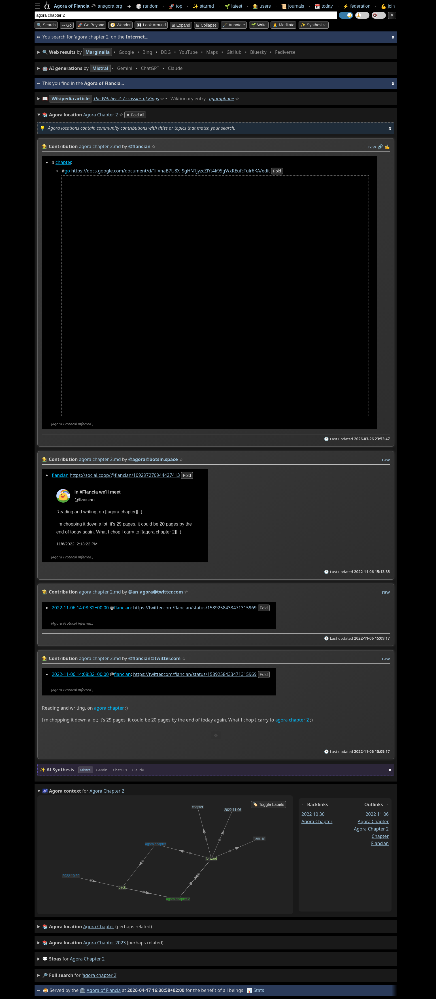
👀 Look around (151, 25)
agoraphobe (221, 98)
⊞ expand (181, 25)
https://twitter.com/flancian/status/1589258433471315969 (195, 608)
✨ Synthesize (314, 25)
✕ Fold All (135, 115)
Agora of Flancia (104, 990)
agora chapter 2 (292, 720)
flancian (60, 475)
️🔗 (380, 147)
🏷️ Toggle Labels (268, 804)
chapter (63, 162)
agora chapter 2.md (100, 146)
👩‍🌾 (45, 146)
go (67, 171)
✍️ (387, 147)
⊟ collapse (206, 25)
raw (372, 147)
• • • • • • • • (170, 52)
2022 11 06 (377, 814)
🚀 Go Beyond (91, 25)
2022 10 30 (313, 814)
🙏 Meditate (283, 25)
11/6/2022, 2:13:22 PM (77, 544)
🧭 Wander (120, 25)
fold (277, 171)
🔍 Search (46, 25)
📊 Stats (255, 990)
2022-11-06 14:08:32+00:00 (80, 608)
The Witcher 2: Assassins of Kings (126, 98)
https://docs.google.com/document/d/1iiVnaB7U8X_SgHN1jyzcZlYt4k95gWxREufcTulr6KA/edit (170, 171)
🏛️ (82, 990)
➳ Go (67, 25)
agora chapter (109, 708)
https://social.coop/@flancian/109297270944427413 (125, 475)
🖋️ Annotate (234, 25)
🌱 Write (259, 25)
